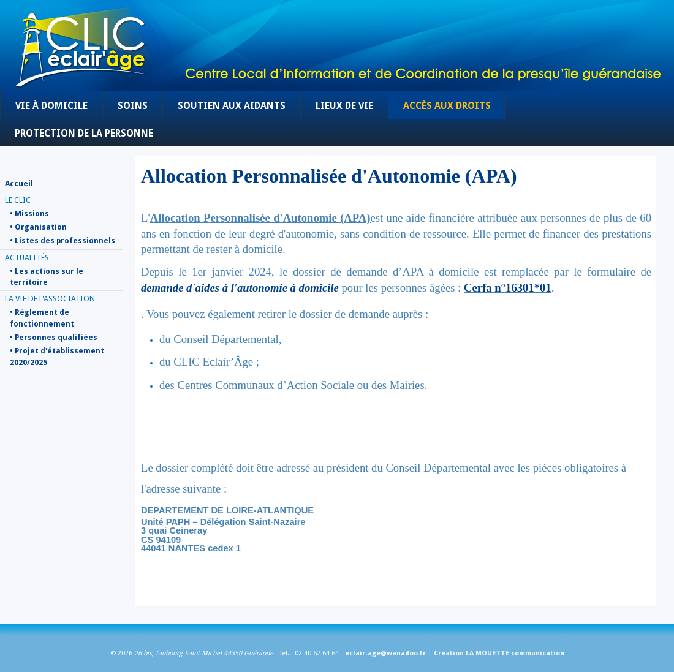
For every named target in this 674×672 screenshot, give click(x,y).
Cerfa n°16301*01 (507, 287)
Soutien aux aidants (232, 105)
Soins (133, 105)
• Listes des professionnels (62, 240)
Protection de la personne (84, 133)
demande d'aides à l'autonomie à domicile (240, 287)
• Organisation (38, 227)
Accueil (19, 183)
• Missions (29, 214)
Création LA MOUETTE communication (499, 653)
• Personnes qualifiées (53, 337)
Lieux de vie (344, 105)
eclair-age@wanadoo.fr (385, 653)
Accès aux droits (447, 105)
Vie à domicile (51, 105)
